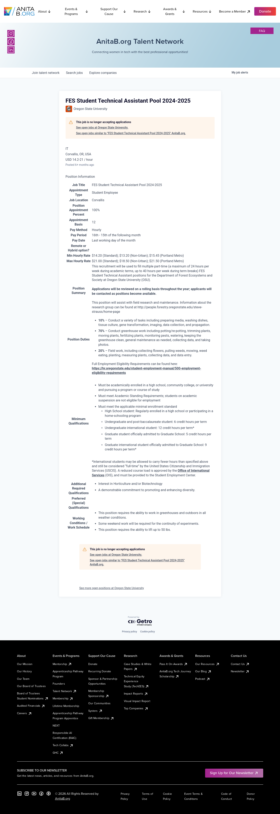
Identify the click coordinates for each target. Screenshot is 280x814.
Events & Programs (76, 11)
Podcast (202, 679)
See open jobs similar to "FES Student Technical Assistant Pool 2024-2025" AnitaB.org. (131, 133)
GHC (58, 753)
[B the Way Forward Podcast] (48, 793)
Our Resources (207, 664)
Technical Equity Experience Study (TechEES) (136, 681)
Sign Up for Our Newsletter (234, 772)
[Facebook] (10, 41)
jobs (74, 73)
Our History (24, 671)
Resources (202, 11)
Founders (59, 684)
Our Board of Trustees (31, 686)
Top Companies (136, 708)
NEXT (56, 726)
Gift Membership (101, 718)
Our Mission (25, 664)
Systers (95, 711)
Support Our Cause (113, 11)
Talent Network (65, 691)
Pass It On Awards (174, 664)
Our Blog (203, 671)
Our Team (23, 679)
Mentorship (62, 664)
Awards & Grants (174, 11)
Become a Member (235, 11)
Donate (93, 664)
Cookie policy (147, 631)
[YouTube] (34, 793)
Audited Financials (31, 706)
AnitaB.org (62, 798)
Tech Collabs (63, 745)
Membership (63, 698)
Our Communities (99, 703)
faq (262, 31)
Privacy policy (129, 631)
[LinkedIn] (10, 49)
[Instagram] (10, 33)
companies (103, 73)
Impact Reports (136, 694)
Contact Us (240, 664)
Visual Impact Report (137, 701)
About (44, 11)
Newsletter (240, 671)
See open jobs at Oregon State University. (102, 127)
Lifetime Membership (66, 706)
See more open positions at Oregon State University (111, 588)
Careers (24, 713)
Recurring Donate (99, 671)
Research (142, 11)
